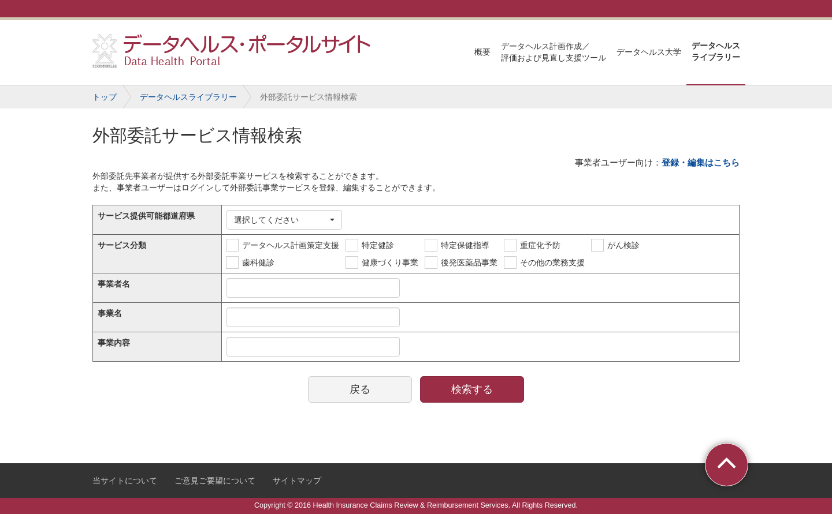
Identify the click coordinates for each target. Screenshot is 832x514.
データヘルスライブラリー (716, 51)
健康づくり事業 (390, 262)
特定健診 (378, 245)
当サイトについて (124, 480)
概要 (482, 52)
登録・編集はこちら (701, 162)
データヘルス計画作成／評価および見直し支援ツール (553, 52)
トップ (104, 97)
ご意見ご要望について (214, 480)
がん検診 (623, 245)
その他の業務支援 (552, 262)
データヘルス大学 (648, 52)
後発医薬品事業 (469, 262)
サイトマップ (297, 480)
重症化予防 (540, 245)
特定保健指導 (465, 245)
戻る (360, 389)
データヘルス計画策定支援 (290, 245)
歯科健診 (258, 262)
